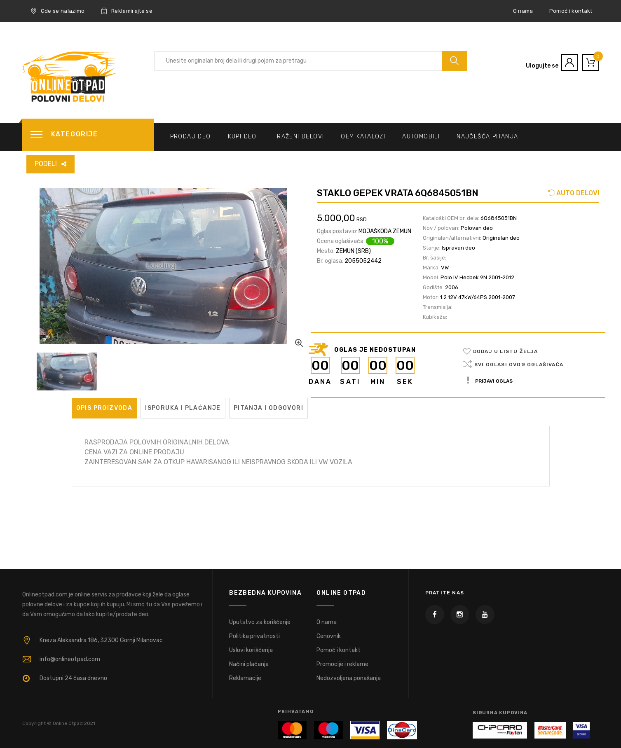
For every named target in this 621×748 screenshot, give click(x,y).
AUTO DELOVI (577, 193)
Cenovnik (328, 636)
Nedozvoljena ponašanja (348, 678)
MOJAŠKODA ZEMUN (385, 231)
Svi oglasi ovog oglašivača (518, 364)
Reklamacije (245, 678)
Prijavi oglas (489, 381)
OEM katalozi (363, 136)
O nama (523, 11)
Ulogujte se (542, 65)
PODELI (46, 164)
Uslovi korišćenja (251, 650)
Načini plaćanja (249, 664)
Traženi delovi (299, 136)
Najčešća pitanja (487, 136)
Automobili (421, 136)
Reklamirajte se (126, 11)
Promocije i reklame (342, 664)
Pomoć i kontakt (571, 11)
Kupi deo (242, 136)
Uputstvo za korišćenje (260, 622)
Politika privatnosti (254, 636)
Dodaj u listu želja (505, 351)
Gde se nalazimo (57, 11)
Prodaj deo (190, 136)
